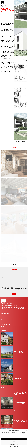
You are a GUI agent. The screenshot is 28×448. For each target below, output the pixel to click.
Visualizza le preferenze (14, 444)
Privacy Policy (16, 446)
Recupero (3, 6)
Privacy (6, 287)
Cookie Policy (11, 446)
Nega (14, 441)
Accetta (14, 438)
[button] (26, 430)
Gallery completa (20, 141)
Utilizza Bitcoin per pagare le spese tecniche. (10, 326)
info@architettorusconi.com (7, 321)
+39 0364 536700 (5, 319)
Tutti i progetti (14, 264)
